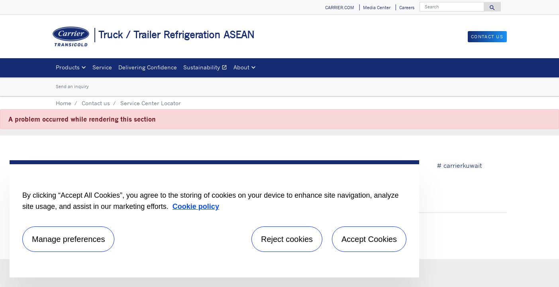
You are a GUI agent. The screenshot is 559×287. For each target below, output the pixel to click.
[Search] (452, 7)
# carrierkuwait (459, 165)
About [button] (241, 67)
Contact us (96, 103)
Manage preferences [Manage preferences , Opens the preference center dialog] (68, 239)
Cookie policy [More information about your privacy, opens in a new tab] (196, 206)
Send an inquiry (72, 86)
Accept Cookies (369, 239)
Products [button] (68, 67)
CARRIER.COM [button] (339, 7)
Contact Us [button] (487, 36)
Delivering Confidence (147, 67)
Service (102, 67)
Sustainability (206, 68)
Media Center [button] (376, 7)
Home (63, 103)
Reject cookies (287, 239)
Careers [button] (406, 7)
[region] (214, 218)
